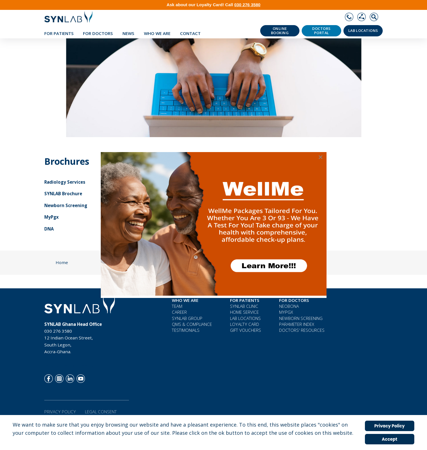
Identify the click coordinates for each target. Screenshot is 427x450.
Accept (389, 439)
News (128, 33)
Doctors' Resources (302, 330)
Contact (190, 33)
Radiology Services (64, 182)
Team (177, 306)
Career (179, 312)
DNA (49, 229)
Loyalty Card (244, 324)
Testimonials (186, 330)
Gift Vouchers (245, 330)
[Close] (321, 157)
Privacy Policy (60, 411)
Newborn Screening (65, 205)
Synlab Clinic (244, 306)
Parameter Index (296, 324)
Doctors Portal (321, 31)
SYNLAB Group (187, 318)
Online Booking (280, 31)
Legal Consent (101, 411)
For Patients (59, 33)
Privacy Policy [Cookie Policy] (389, 426)
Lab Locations (363, 30)
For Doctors (98, 33)
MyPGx (286, 312)
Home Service (244, 312)
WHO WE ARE (157, 33)
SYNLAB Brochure (63, 193)
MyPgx (51, 217)
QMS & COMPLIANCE (192, 324)
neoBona (289, 306)
